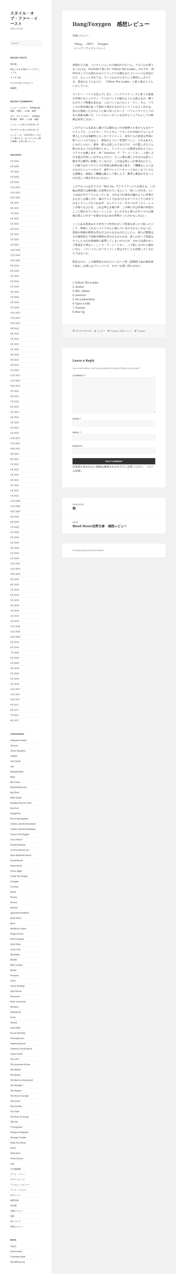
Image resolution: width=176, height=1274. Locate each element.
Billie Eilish (16, 797)
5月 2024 (14, 286)
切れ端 (13, 63)
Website (77, 445)
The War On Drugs (19, 1116)
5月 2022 (14, 411)
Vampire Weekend (19, 1132)
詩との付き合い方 (30, 124)
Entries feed (16, 1251)
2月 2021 (14, 490)
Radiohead (15, 1012)
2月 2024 (14, 302)
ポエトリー (15, 1195)
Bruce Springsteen (19, 818)
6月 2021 (14, 469)
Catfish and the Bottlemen (23, 823)
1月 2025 (14, 244)
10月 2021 (15, 448)
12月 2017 (15, 689)
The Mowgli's (16, 1085)
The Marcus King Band (21, 1080)
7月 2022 (14, 401)
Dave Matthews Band (20, 855)
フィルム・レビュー (19, 1184)
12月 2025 (15, 187)
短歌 (12, 1216)
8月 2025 (14, 208)
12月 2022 (15, 375)
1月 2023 (14, 370)
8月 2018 (14, 647)
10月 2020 (15, 511)
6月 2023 (14, 344)
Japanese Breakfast (19, 912)
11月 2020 (15, 506)
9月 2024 (14, 265)
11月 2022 (15, 380)
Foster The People (19, 876)
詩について (15, 1221)
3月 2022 (14, 422)
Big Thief (14, 792)
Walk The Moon (18, 1142)
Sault (13, 1017)
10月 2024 (15, 260)
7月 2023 (14, 338)
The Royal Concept (19, 1095)
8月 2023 (14, 333)
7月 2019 (14, 589)
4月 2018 (14, 668)
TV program (16, 1127)
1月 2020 (14, 558)
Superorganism (18, 1043)
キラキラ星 (15, 77)
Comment (79, 375)
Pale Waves (15, 991)
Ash (12, 766)
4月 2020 (14, 542)
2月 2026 (14, 176)
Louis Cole (15, 949)
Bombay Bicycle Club (20, 802)
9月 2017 (14, 704)
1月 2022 (14, 432)
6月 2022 (14, 406)
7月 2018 (14, 652)
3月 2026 (14, 171)
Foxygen (14, 881)
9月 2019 (14, 579)
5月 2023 (14, 349)
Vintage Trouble (18, 1137)
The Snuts (15, 1101)
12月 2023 (15, 312)
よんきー (101, 330)
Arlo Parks (15, 761)
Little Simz (15, 944)
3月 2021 (14, 485)
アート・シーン (17, 1174)
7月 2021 (14, 464)
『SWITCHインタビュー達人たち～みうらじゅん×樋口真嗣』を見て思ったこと (25, 138)
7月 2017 (14, 715)
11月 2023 (15, 317)
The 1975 (14, 1059)
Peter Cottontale (18, 1001)
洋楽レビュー (16, 1210)
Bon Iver (14, 808)
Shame (13, 1022)
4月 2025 (14, 228)
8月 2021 (14, 459)
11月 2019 (15, 568)
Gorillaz (14, 886)
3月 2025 (14, 234)
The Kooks (15, 1074)
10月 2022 (15, 385)
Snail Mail (15, 1027)
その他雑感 (15, 1168)
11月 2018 (15, 631)
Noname (14, 975)
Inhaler (14, 907)
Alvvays (14, 745)
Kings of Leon (17, 933)
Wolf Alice (15, 1153)
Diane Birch (16, 865)
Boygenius (15, 813)
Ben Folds (15, 782)
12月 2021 (15, 438)
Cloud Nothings (17, 844)
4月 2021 (14, 480)
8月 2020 (14, 521)
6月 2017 (14, 720)
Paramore (15, 996)
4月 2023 (14, 354)
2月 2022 (14, 427)
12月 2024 (15, 249)
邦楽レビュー (16, 1226)
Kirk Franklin (17, 938)
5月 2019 (14, 600)
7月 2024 (14, 276)
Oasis (13, 980)
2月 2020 (14, 553)
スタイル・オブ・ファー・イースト (24, 18)
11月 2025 (15, 192)
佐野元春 (14, 1200)
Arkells (13, 755)
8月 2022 (14, 396)
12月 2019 (15, 563)
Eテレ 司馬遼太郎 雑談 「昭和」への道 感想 (25, 109)
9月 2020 (14, 516)
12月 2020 (15, 500)
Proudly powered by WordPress (88, 550)
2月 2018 (14, 678)
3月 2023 (14, 359)
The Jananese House (20, 1064)
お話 (12, 1163)
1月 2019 (14, 621)
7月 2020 (14, 527)
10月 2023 (15, 323)
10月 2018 (15, 636)
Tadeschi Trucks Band (21, 1048)
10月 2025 (15, 197)
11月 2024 (15, 255)
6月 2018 (14, 657)
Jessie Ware (15, 918)
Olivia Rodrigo (17, 985)
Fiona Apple (16, 870)
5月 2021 (14, 474)
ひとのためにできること (21, 82)
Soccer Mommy (18, 1033)
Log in (13, 1246)
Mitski (13, 970)
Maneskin (15, 954)
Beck (12, 776)
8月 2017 (14, 709)
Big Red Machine (18, 787)
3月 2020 (14, 547)
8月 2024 (14, 270)
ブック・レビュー (18, 1189)
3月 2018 (14, 673)
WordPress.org (17, 1261)
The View (14, 1111)
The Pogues (15, 1090)
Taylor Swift (16, 1053)
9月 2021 (14, 453)
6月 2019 (14, 594)
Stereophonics (17, 1038)
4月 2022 (14, 417)
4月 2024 (14, 291)
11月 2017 (15, 694)
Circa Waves (16, 839)
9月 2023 (14, 328)
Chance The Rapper (19, 834)
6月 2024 (14, 281)
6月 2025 (14, 218)
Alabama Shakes (18, 740)
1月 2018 (14, 683)
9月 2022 (14, 391)
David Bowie (16, 860)
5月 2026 (14, 161)
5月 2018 (14, 663)
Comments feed (17, 1256)
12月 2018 (15, 626)
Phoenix (14, 1006)
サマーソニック (17, 1179)
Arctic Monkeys (18, 750)
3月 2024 (14, 297)
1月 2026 (14, 182)
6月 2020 (14, 532)
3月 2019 (14, 610)
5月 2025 (14, 223)
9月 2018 (14, 642)
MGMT (13, 959)
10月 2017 (15, 699)
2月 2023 (14, 364)
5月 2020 (14, 537)
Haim (13, 891)
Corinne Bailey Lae (19, 850)
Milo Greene (16, 964)
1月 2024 (14, 307)
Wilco (13, 1147)
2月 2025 (14, 239)
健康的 (13, 88)
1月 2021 (14, 495)
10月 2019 (15, 574)
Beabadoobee (16, 771)
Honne (13, 897)
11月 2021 (15, 443)
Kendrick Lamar (18, 928)
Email (76, 432)
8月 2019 (14, 584)
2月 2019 (14, 615)
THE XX (14, 1121)
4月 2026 (14, 166)
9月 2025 (14, 202)
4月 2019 (14, 605)
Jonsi (12, 923)
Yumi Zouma (16, 1158)
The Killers (15, 1069)
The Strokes (16, 1106)
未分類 (13, 1205)
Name (76, 418)
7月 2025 (14, 213)
